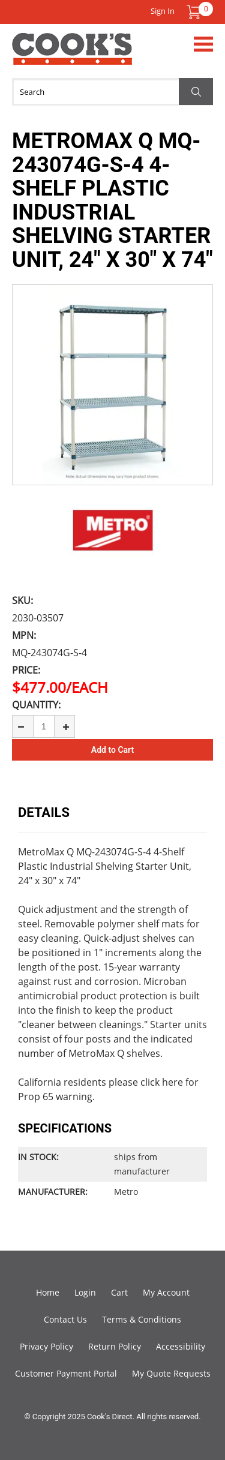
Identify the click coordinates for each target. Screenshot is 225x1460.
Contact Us (65, 1319)
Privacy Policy (46, 1346)
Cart (119, 1292)
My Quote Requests (171, 1373)
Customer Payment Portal (66, 1373)
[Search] (112, 92)
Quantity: (36, 704)
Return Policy (114, 1346)
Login (85, 1292)
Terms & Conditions (141, 1319)
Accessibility (180, 1346)
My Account (166, 1292)
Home (47, 1292)
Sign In (163, 10)
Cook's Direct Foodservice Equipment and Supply (72, 56)
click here (161, 1082)
